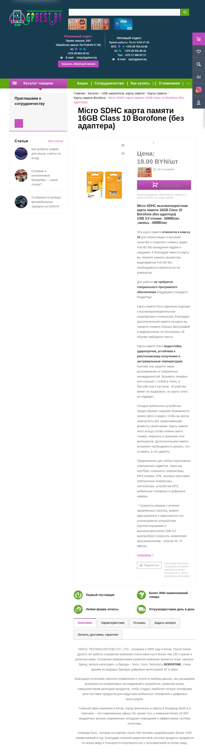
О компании (169, 83)
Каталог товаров (32, 83)
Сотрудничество (109, 83)
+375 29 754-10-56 (136, 46)
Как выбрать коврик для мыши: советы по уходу (46, 153)
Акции (82, 83)
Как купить (140, 83)
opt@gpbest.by (137, 59)
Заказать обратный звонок (78, 64)
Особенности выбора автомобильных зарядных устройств (46, 202)
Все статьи (55, 141)
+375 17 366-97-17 (135, 55)
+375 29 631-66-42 (135, 50)
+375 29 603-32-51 (78, 53)
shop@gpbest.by (86, 57)
